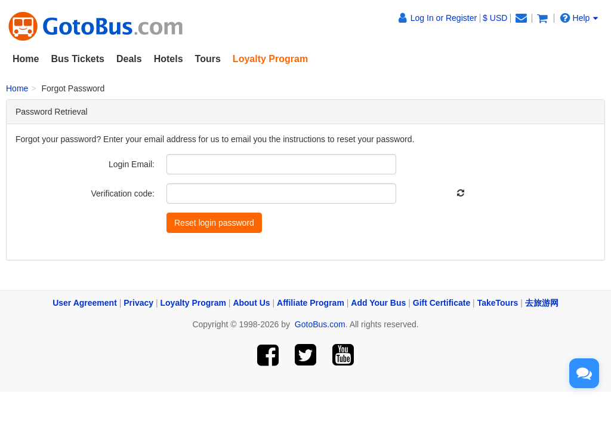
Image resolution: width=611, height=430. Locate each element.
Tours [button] (208, 59)
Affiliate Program (310, 303)
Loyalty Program (193, 303)
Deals (129, 59)
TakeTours (498, 303)
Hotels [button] (168, 59)
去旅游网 (541, 303)
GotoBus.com (320, 324)
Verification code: (123, 193)
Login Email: (132, 164)
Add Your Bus (378, 303)
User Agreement (85, 303)
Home (26, 59)
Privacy (138, 303)
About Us (251, 303)
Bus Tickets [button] (77, 59)
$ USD (495, 18)
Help (579, 18)
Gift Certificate (441, 303)
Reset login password (214, 223)
